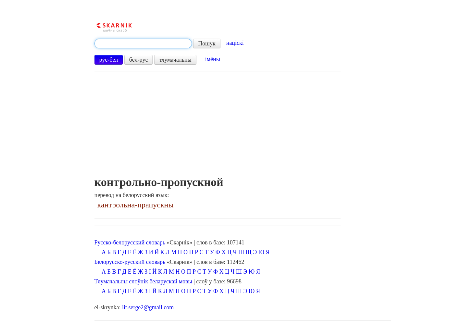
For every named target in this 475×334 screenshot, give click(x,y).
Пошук (207, 43)
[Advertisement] (217, 126)
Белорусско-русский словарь (130, 262)
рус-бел (108, 59)
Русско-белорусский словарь (129, 242)
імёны (212, 59)
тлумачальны (175, 59)
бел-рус (138, 59)
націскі (235, 43)
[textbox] (143, 43)
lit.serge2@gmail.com (148, 307)
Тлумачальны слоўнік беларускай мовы (143, 281)
